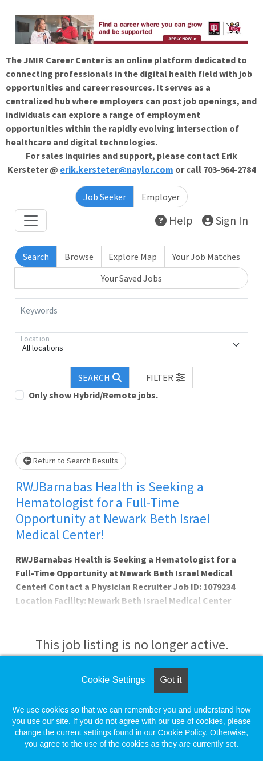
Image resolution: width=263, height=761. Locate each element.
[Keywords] (131, 310)
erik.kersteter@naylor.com (116, 169)
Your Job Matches (206, 256)
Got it (170, 680)
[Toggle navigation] (31, 220)
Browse (79, 256)
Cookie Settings (113, 680)
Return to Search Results (70, 460)
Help (174, 220)
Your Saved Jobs (131, 278)
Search (36, 256)
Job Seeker (104, 196)
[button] (166, 377)
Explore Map (132, 256)
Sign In (225, 220)
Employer (160, 196)
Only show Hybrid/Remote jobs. (93, 395)
